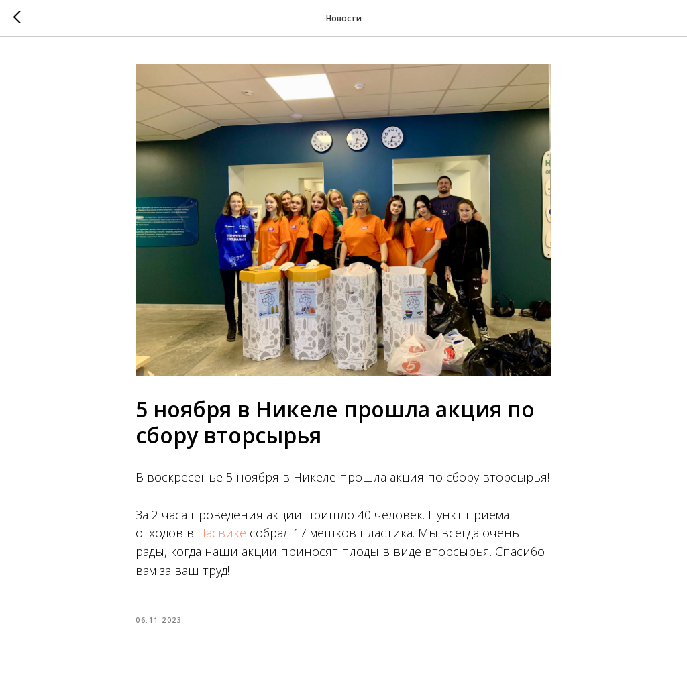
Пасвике (221, 533)
